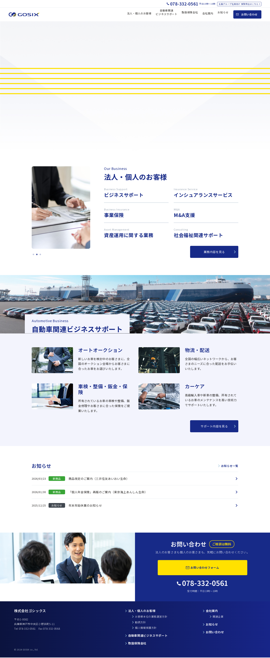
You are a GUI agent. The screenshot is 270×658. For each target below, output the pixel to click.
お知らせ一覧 (229, 466)
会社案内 (207, 14)
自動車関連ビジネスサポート (148, 636)
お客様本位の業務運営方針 (151, 616)
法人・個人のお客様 (139, 14)
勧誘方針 (140, 622)
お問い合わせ (215, 632)
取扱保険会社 (190, 14)
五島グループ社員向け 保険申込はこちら (238, 3)
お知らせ (222, 14)
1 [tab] (33, 254)
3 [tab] (40, 254)
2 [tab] (37, 254)
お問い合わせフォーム (205, 567)
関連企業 (218, 616)
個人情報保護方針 (146, 628)
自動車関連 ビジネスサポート (166, 14)
